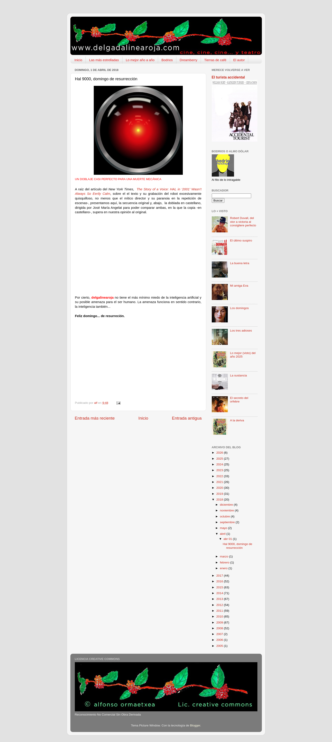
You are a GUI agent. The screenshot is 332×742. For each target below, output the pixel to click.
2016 (220, 581)
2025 (220, 458)
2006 (220, 639)
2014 (220, 593)
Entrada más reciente (95, 418)
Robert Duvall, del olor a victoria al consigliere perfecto (243, 221)
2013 (220, 599)
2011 (220, 610)
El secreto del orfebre (239, 399)
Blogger (195, 725)
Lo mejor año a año (140, 60)
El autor (239, 60)
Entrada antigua (187, 418)
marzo (224, 556)
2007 (220, 634)
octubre (225, 516)
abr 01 (228, 539)
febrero (225, 562)
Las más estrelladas (104, 60)
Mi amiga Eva (239, 285)
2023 (220, 470)
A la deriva (237, 420)
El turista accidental (228, 77)
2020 (220, 487)
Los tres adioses (241, 330)
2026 (220, 452)
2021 (220, 482)
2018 (220, 499)
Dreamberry (188, 60)
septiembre (228, 522)
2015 (220, 587)
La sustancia (238, 375)
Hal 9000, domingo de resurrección (237, 545)
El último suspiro (241, 240)
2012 (220, 605)
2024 (220, 464)
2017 (220, 575)
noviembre (227, 510)
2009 (220, 622)
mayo (224, 528)
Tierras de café (215, 60)
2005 (220, 645)
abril (223, 533)
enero (224, 568)
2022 (220, 476)
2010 (220, 616)
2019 (220, 493)
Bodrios (167, 60)
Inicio (78, 60)
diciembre (227, 504)
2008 (220, 628)
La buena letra (239, 263)
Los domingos (239, 308)
